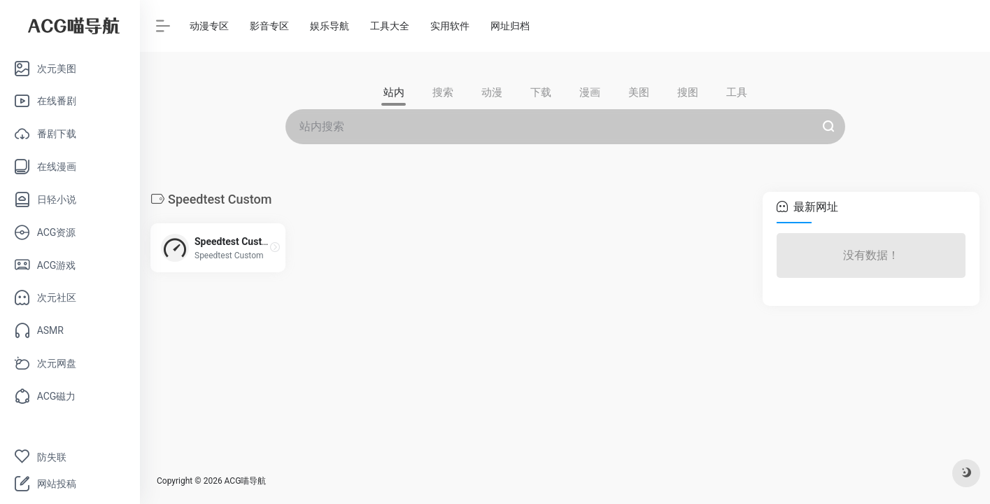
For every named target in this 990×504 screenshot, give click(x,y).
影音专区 (269, 25)
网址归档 (510, 25)
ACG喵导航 (246, 481)
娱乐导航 (329, 25)
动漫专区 (209, 25)
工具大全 (389, 25)
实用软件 (449, 25)
